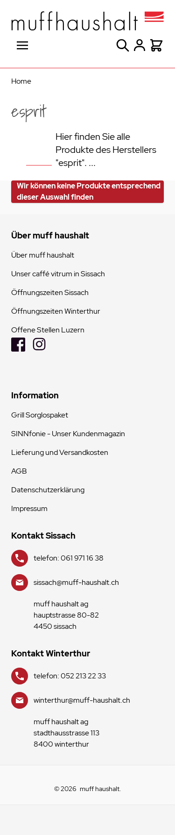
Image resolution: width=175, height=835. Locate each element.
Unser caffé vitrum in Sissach (58, 274)
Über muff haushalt (42, 255)
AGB (19, 471)
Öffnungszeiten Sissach (50, 292)
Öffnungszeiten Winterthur (55, 311)
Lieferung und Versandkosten (59, 452)
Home (21, 81)
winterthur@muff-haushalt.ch (82, 700)
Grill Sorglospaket (39, 415)
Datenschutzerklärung (47, 490)
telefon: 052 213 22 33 (70, 676)
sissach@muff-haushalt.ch (76, 582)
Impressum (29, 508)
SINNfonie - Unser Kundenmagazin (68, 434)
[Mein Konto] (139, 45)
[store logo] (87, 20)
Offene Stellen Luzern (47, 330)
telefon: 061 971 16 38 (69, 558)
